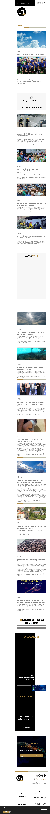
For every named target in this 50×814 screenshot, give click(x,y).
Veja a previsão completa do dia (25, 107)
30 (20, 623)
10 (31, 620)
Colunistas (14, 801)
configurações (44, 809)
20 (35, 620)
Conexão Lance (15, 804)
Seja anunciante (35, 791)
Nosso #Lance (14, 793)
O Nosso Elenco (15, 796)
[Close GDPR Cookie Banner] (10, 812)
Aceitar (6, 811)
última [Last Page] (29, 623)
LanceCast (14, 799)
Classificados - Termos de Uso (33, 798)
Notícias (13, 791)
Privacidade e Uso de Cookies (34, 794)
